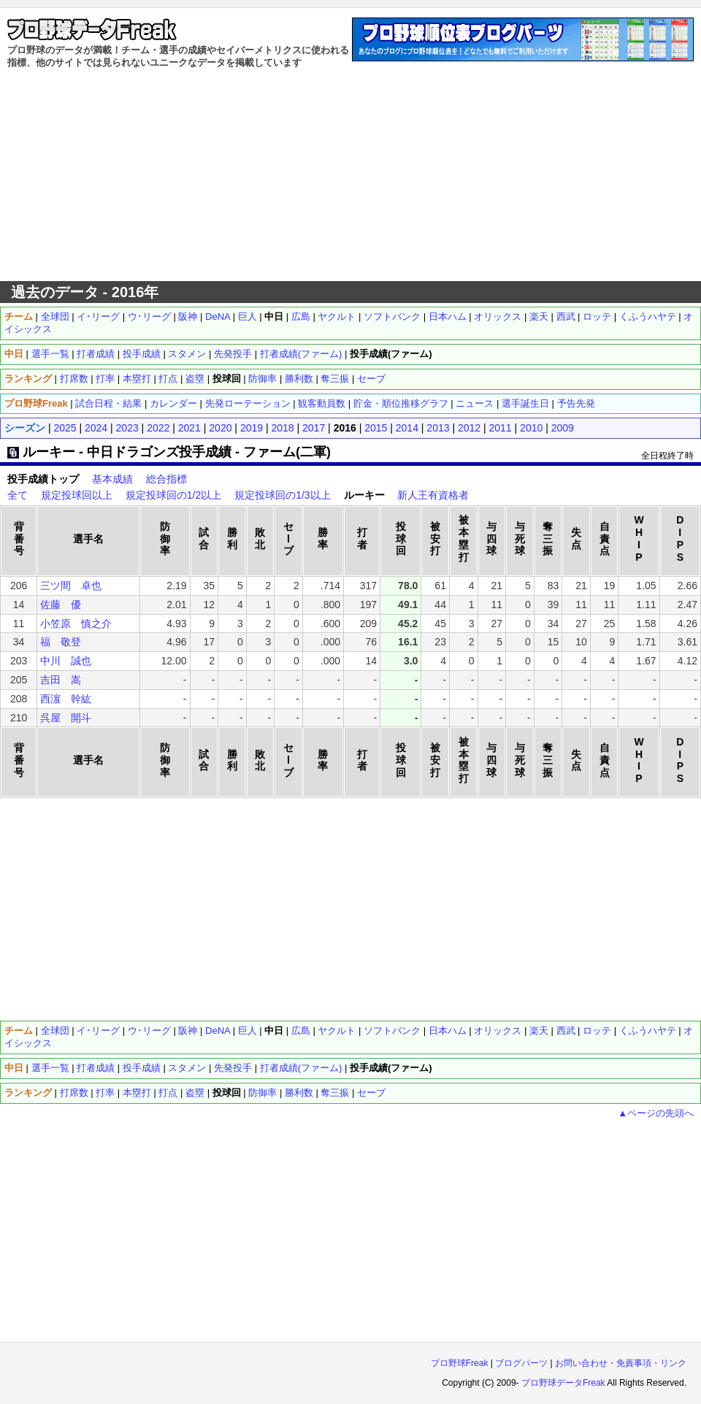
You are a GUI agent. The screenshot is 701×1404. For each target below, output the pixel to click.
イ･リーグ (98, 316)
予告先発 (576, 403)
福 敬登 (60, 642)
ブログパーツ (521, 1363)
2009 (562, 428)
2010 (531, 428)
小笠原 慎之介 (76, 623)
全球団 (55, 316)
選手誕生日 (525, 403)
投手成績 (142, 353)
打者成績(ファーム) (301, 353)
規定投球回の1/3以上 (282, 495)
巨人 (247, 316)
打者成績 (96, 353)
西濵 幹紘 (65, 699)
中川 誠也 (65, 661)
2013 (437, 428)
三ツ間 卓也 (70, 585)
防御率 (262, 378)
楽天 (538, 316)
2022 (158, 428)
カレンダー (173, 403)
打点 (167, 378)
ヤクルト (337, 316)
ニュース (475, 403)
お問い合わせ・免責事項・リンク (620, 1363)
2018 (282, 428)
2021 (189, 428)
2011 (500, 428)
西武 (565, 316)
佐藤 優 (60, 604)
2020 (220, 428)
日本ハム (448, 316)
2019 (251, 428)
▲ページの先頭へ (656, 1113)
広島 (300, 316)
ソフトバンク (392, 316)
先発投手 (233, 353)
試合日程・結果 (108, 403)
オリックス (497, 316)
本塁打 (137, 378)
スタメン (187, 353)
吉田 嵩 (60, 680)
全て (17, 495)
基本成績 (112, 479)
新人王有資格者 (433, 495)
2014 (407, 428)
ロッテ (597, 316)
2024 (96, 428)
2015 (375, 428)
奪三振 (335, 378)
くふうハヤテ (647, 316)
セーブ (371, 378)
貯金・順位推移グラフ (400, 403)
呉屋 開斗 (65, 718)
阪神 (187, 316)
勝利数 (299, 378)
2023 (127, 428)
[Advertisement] (351, 175)
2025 (64, 428)
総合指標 (166, 479)
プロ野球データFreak (563, 1383)
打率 (105, 378)
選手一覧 (50, 353)
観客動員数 (321, 403)
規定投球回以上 (76, 495)
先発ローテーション (248, 403)
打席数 (74, 378)
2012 (469, 428)
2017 (313, 428)
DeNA (217, 316)
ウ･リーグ (149, 316)
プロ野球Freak (460, 1363)
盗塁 (194, 378)
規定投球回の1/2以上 (173, 495)
